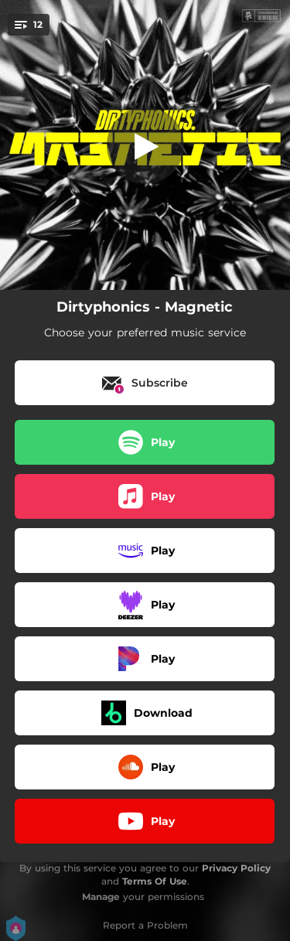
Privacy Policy (236, 868)
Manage (101, 896)
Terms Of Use (154, 881)
